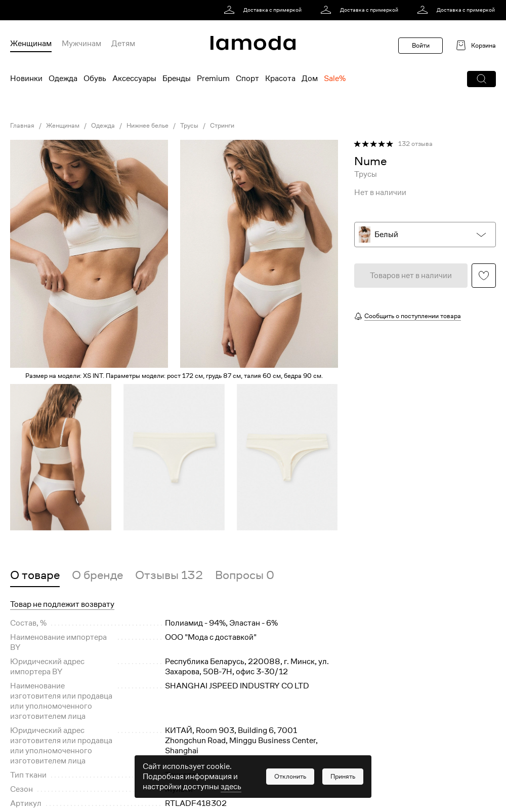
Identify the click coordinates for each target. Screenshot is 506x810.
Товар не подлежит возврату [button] (62, 604)
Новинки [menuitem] (26, 78)
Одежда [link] (103, 126)
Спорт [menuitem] (247, 78)
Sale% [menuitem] (335, 78)
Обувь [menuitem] (94, 78)
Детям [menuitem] (123, 43)
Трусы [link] (189, 126)
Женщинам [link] (62, 126)
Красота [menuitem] (280, 78)
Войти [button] (421, 45)
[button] (481, 79)
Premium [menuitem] (213, 78)
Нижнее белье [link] (147, 126)
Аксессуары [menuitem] (134, 78)
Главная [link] (22, 126)
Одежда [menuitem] (63, 78)
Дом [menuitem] (310, 78)
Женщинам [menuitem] (31, 43)
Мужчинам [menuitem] (81, 43)
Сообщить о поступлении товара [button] (412, 316)
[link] (264, 10)
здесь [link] (231, 787)
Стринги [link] (222, 126)
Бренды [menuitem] (176, 78)
